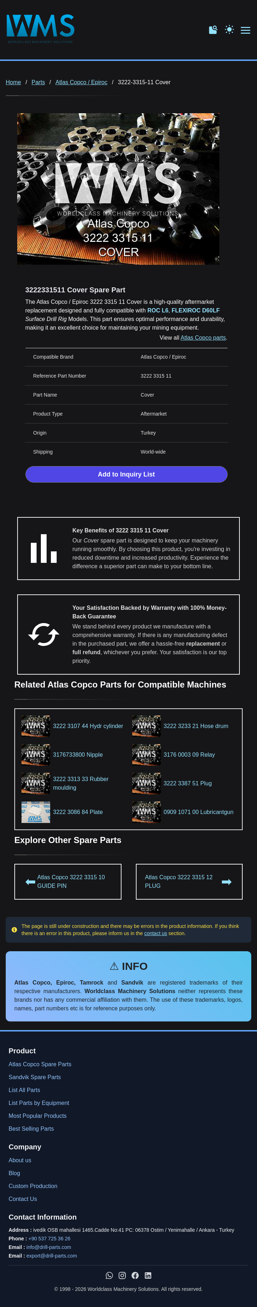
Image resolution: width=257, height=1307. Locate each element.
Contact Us (23, 1199)
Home (13, 82)
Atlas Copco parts (203, 338)
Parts (38, 82)
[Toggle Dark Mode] (229, 28)
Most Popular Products (38, 1116)
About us (20, 1160)
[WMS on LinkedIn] (148, 1275)
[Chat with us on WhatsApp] (109, 1275)
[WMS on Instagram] (122, 1275)
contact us (155, 933)
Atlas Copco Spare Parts (40, 1064)
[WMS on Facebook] (135, 1275)
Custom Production (33, 1186)
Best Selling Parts (31, 1129)
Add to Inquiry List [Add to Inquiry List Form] (126, 474)
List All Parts (24, 1090)
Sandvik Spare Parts (35, 1077)
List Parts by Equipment (39, 1103)
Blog (14, 1173)
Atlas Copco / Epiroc (82, 82)
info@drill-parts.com (49, 1247)
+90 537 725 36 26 (49, 1238)
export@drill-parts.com (52, 1256)
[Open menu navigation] (246, 30)
